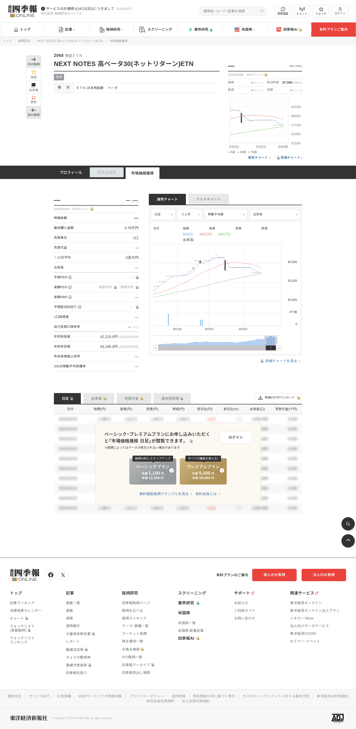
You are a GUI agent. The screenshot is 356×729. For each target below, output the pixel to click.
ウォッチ (321, 11)
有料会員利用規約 (160, 701)
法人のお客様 (324, 575)
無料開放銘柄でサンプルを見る (164, 494)
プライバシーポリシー (146, 696)
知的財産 (179, 696)
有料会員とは (206, 494)
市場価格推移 (142, 173)
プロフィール (71, 172)
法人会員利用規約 (196, 701)
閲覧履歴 (283, 11)
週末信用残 (170, 398)
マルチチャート (208, 199)
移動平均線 (215, 214)
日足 (158, 214)
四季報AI (289, 29)
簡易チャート (258, 157)
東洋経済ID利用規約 (333, 696)
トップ (22, 29)
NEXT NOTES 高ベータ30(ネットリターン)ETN (70, 41)
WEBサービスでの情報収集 (100, 696)
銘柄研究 (111, 29)
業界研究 (200, 29)
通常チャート (167, 199)
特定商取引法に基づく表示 (214, 696)
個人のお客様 (274, 575)
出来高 (258, 214)
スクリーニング (155, 29)
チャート (302, 11)
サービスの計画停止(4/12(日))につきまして (80, 9)
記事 (67, 29)
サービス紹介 (39, 696)
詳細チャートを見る (278, 361)
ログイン (340, 11)
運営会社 (14, 696)
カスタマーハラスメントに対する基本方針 (276, 696)
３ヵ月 (186, 214)
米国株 (245, 29)
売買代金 (132, 398)
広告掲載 (64, 696)
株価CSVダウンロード (278, 398)
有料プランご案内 (333, 29)
